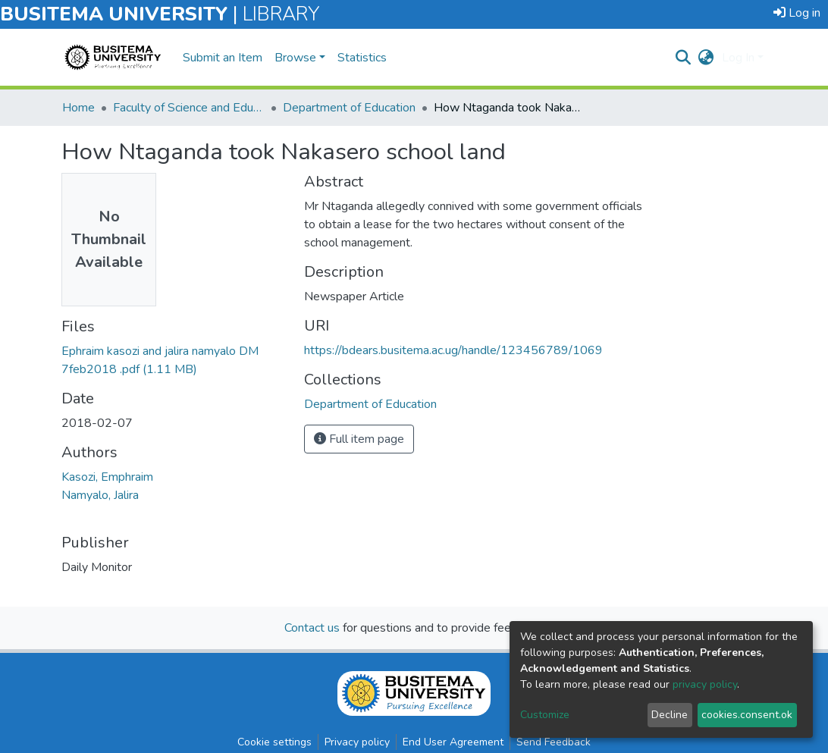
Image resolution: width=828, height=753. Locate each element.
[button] (706, 58)
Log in (796, 13)
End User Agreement (453, 742)
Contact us (312, 628)
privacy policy (705, 684)
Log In (738, 57)
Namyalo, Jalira (100, 495)
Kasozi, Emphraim (107, 477)
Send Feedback (553, 742)
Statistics (362, 57)
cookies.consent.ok (746, 715)
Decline (669, 715)
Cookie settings (274, 742)
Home (78, 107)
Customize (544, 715)
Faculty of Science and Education (189, 107)
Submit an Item (222, 57)
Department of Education (349, 107)
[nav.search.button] (683, 57)
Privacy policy (357, 742)
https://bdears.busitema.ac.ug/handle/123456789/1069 (453, 350)
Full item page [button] (359, 439)
